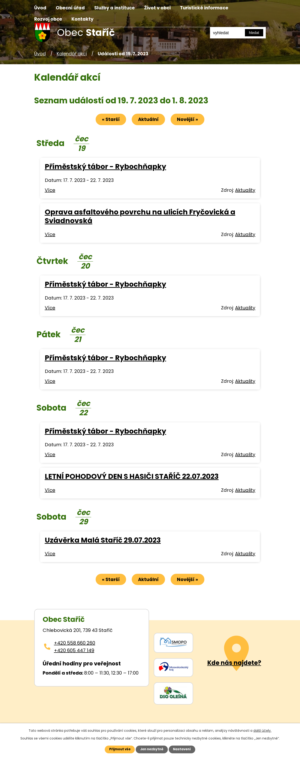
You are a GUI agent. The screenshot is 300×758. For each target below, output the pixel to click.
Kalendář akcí (72, 54)
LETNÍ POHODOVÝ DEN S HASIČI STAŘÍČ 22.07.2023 (132, 477)
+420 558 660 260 (74, 643)
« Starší (109, 119)
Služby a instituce (114, 8)
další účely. (262, 730)
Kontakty (82, 19)
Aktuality (245, 190)
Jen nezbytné (151, 749)
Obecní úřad (70, 8)
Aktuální (148, 119)
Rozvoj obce (48, 19)
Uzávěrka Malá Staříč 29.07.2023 (103, 540)
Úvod (40, 8)
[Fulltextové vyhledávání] (238, 32)
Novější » (189, 119)
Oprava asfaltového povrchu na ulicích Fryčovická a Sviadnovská (140, 216)
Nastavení (184, 749)
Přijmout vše (117, 749)
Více (50, 190)
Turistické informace (204, 8)
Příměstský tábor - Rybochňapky (105, 167)
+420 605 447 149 (74, 651)
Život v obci (157, 8)
